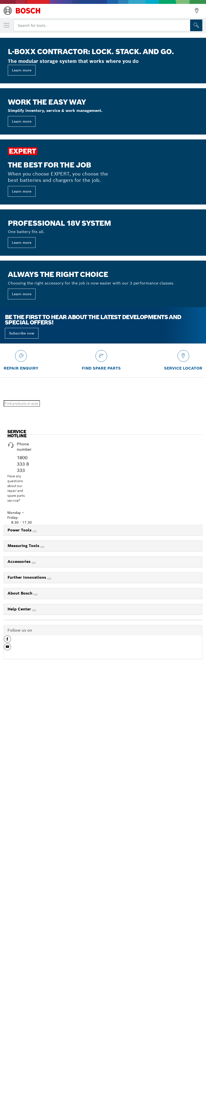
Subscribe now (21, 771)
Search (51, 841)
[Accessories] (34, 1001)
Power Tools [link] (20, 968)
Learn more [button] (21, 198)
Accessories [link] (20, 999)
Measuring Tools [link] (24, 984)
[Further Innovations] (49, 1016)
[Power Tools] (35, 969)
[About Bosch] (35, 1032)
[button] (7, 1079)
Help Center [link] (20, 1047)
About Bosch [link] (21, 1031)
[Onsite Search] (196, 25)
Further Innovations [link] (27, 1015)
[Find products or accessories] (22, 841)
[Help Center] (34, 1048)
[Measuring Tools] (42, 985)
